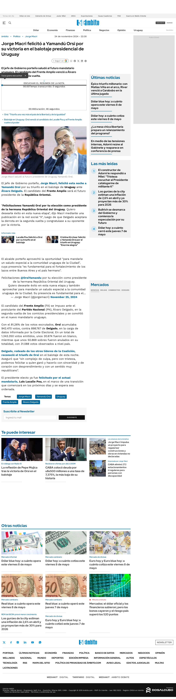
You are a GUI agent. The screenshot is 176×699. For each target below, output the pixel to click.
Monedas (95, 290)
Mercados (126, 653)
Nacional (26, 657)
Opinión (121, 30)
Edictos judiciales (138, 662)
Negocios (104, 30)
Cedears (125, 290)
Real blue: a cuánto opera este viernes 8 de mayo (20, 605)
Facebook (11, 642)
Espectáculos (148, 657)
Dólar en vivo (25, 16)
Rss (25, 662)
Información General (107, 657)
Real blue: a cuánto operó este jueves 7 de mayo (64, 605)
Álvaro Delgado (11, 191)
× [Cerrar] (25, 75)
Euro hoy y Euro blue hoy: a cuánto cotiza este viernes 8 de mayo (109, 564)
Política (87, 30)
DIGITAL (57, 677)
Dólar (36, 30)
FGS (119, 16)
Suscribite (72, 417)
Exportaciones (87, 16)
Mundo (41, 657)
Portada (8, 653)
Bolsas (103, 290)
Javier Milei (61, 16)
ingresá (170, 23)
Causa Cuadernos (105, 16)
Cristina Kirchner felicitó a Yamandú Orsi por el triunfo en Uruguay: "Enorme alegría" (73, 241)
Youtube (32, 642)
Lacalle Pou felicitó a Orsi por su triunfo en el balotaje (29, 240)
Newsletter (169, 30)
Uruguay (138, 30)
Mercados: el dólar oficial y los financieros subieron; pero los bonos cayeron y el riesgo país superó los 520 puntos (109, 609)
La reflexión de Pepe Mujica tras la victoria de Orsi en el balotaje (19, 471)
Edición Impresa (78, 657)
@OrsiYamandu (31, 277)
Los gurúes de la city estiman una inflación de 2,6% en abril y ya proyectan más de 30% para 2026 (113, 198)
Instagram (17, 642)
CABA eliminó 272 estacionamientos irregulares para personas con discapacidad (117, 470)
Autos (130, 657)
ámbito (5, 36)
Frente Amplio (10, 402)
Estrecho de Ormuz (43, 16)
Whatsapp (40, 642)
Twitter (4, 642)
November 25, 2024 (63, 297)
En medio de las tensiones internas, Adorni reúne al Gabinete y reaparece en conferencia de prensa (108, 146)
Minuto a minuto (99, 599)
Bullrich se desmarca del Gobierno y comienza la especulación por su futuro (111, 216)
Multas (159, 662)
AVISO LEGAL (113, 662)
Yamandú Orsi (43, 396)
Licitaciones (10, 667)
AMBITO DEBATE (114, 677)
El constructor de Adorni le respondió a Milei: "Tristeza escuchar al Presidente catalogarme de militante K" (113, 178)
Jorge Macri (31, 36)
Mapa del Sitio (41, 662)
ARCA (73, 16)
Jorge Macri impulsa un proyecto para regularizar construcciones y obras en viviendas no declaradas (119, 449)
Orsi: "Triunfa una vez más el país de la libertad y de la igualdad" (35, 114)
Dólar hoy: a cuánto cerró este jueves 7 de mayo (112, 231)
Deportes (58, 657)
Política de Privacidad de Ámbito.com (78, 662)
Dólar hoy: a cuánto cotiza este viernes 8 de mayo (107, 117)
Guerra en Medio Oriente (136, 16)
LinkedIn (25, 642)
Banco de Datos (104, 653)
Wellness (9, 657)
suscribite (160, 23)
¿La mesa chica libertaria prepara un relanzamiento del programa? (108, 130)
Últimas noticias (29, 653)
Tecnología (10, 662)
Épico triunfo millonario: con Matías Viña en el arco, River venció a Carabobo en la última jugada (109, 89)
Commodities (114, 290)
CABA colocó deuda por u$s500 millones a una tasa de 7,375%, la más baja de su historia (64, 473)
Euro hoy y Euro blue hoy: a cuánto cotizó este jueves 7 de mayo (65, 623)
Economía (52, 30)
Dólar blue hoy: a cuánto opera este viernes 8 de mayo (106, 105)
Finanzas (70, 30)
